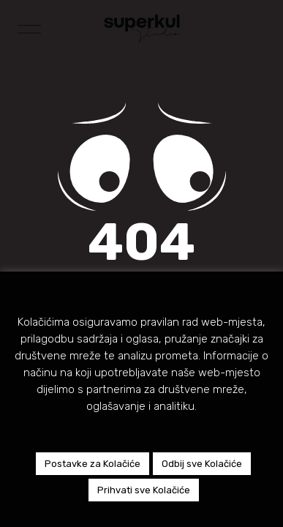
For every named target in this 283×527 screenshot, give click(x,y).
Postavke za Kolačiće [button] (92, 463)
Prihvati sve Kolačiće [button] (143, 490)
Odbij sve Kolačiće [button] (202, 463)
